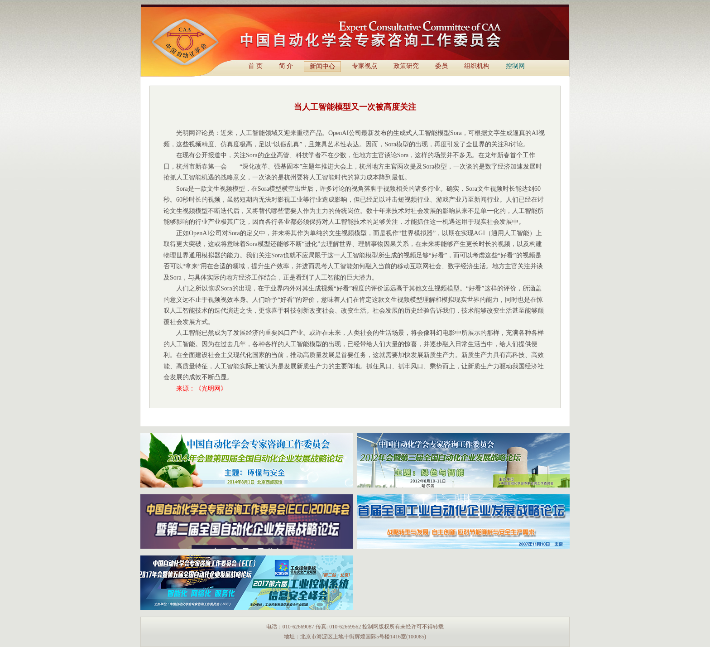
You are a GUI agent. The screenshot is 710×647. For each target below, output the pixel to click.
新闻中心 (322, 66)
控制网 (515, 66)
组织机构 (476, 66)
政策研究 (406, 66)
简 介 (286, 66)
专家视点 (364, 66)
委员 (441, 66)
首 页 (255, 66)
